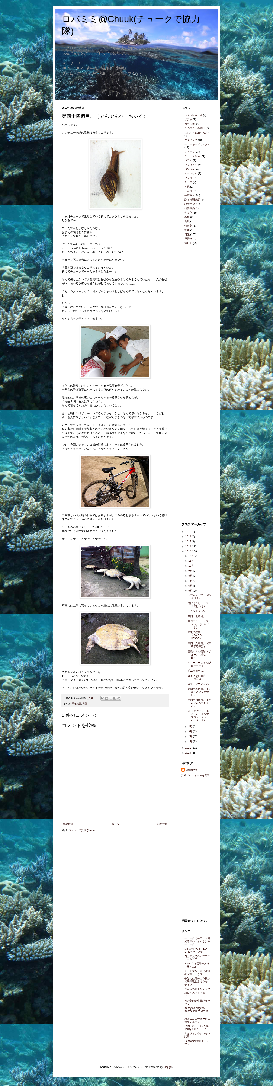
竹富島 (188, 225)
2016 (188, 536)
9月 (190, 570)
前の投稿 (162, 824)
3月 (190, 731)
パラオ (188, 160)
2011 (188, 747)
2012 (188, 551)
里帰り (188, 238)
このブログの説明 (194, 128)
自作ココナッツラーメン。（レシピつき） (199, 624)
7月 (190, 580)
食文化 (188, 212)
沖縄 (187, 186)
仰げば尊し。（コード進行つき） (199, 605)
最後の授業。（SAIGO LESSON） (196, 635)
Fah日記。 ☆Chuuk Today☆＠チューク (196, 1028)
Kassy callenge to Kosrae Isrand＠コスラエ (197, 1011)
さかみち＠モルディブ (197, 988)
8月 (190, 575)
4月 (190, 726)
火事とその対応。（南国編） (198, 677)
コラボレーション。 (199, 683)
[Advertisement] (194, 316)
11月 (191, 560)
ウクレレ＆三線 (193, 115)
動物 (187, 230)
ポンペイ (189, 169)
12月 (191, 555)
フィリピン (190, 164)
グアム (188, 119)
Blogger (168, 1067)
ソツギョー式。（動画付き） (199, 597)
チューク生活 (192, 156)
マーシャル (190, 173)
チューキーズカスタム (197, 144)
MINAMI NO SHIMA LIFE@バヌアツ (195, 950)
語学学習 (189, 203)
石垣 (187, 216)
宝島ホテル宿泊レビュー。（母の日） (199, 654)
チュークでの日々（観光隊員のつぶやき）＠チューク (197, 941)
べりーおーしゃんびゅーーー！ (199, 664)
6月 (190, 585)
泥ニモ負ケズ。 (197, 670)
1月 (190, 741)
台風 (187, 221)
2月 (190, 736)
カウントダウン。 (198, 611)
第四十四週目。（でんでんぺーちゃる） (199, 703)
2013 (188, 546)
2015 (188, 541)
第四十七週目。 (197, 616)
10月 (191, 565)
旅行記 (188, 243)
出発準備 (189, 208)
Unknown (191, 769)
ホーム (115, 824)
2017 (188, 531)
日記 (85, 703)
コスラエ (189, 123)
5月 (190, 590)
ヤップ (188, 182)
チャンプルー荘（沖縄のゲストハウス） (197, 973)
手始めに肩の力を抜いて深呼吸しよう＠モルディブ (197, 981)
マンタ (188, 177)
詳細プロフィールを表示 (195, 775)
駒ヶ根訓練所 (192, 199)
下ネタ (188, 190)
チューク (189, 151)
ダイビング (190, 139)
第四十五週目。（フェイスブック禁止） (199, 691)
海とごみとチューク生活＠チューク (197, 1020)
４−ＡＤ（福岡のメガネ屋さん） (196, 965)
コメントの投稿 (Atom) (81, 830)
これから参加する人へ (197, 132)
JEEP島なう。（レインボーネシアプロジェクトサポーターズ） (198, 715)
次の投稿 (68, 824)
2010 (188, 752)
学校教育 (76, 703)
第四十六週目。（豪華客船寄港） (199, 645)
